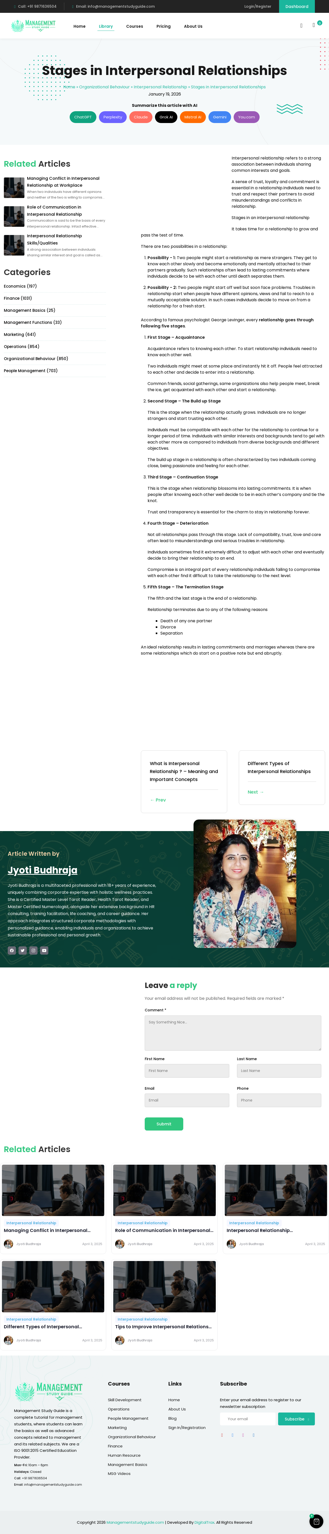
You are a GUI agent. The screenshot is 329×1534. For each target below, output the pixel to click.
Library (106, 26)
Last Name (247, 1058)
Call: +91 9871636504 (35, 6)
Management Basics (127, 1464)
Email (149, 1088)
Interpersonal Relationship (160, 87)
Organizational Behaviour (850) (36, 358)
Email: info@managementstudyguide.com (113, 6)
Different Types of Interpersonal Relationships (282, 778)
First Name (154, 1058)
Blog (172, 1418)
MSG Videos (119, 1473)
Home (80, 26)
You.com (246, 117)
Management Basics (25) (30, 310)
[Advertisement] (184, 191)
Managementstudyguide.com (135, 1522)
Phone (243, 1088)
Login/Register (257, 6)
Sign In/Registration (187, 1427)
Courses (134, 26)
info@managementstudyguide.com (53, 1484)
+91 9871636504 (34, 1478)
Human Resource (124, 1455)
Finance (115, 1446)
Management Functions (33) (33, 322)
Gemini (219, 117)
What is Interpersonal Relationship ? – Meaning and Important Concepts (184, 782)
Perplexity (113, 117)
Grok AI (166, 117)
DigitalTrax (204, 1522)
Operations (119, 1409)
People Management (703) (31, 370)
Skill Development (125, 1400)
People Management (128, 1418)
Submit (164, 1124)
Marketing (117, 1427)
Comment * (155, 1010)
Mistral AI (193, 117)
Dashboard (297, 6)
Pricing (164, 26)
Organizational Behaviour (104, 87)
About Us (193, 26)
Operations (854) (22, 346)
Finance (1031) (18, 298)
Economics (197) (20, 286)
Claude (141, 117)
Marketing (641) (20, 334)
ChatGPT (83, 117)
